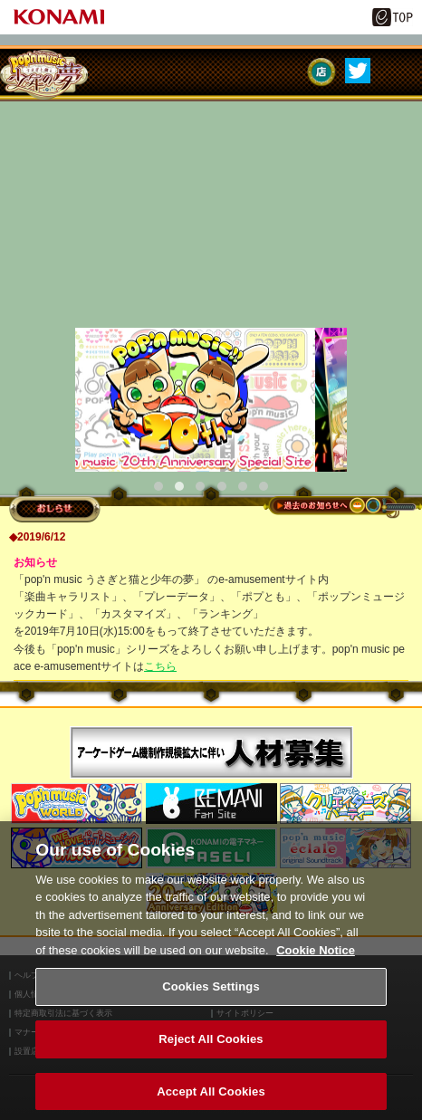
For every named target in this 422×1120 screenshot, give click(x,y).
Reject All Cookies (210, 1044)
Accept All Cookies (211, 1097)
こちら (160, 666)
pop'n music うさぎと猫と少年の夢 (44, 75)
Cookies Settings (211, 993)
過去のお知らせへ (342, 507)
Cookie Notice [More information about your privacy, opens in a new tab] (315, 955)
